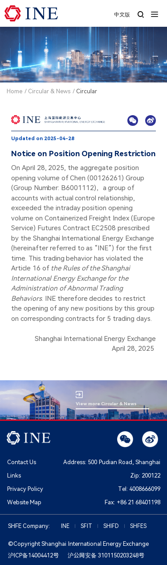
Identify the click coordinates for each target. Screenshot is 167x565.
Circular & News (49, 91)
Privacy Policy (25, 489)
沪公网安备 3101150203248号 (106, 555)
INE (65, 526)
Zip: (145, 475)
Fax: (132, 502)
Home (14, 91)
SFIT (86, 526)
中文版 (122, 15)
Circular (86, 91)
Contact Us (21, 462)
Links (14, 475)
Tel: (139, 489)
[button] (154, 13)
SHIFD (111, 526)
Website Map (24, 502)
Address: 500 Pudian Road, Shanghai (111, 462)
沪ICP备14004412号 (33, 555)
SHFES (138, 526)
